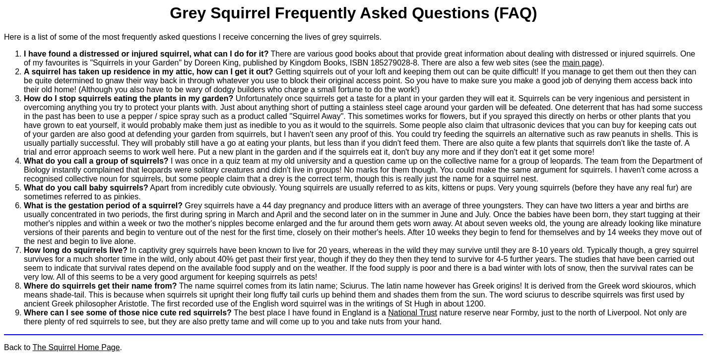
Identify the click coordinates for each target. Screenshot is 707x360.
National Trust (412, 312)
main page (580, 63)
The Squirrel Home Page (76, 347)
